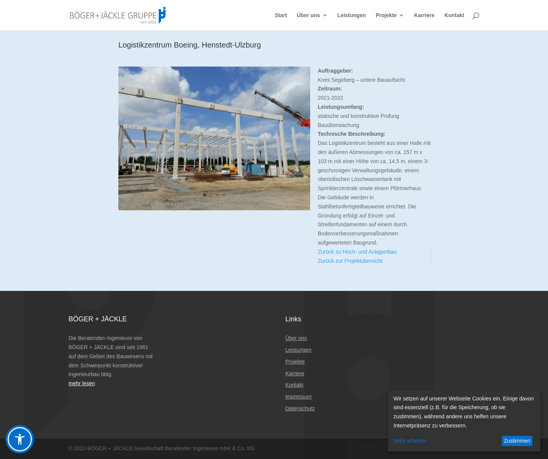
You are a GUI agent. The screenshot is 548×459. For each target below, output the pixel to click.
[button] (20, 439)
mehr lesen (81, 383)
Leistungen (352, 15)
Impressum (298, 397)
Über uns (308, 15)
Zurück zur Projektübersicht (350, 261)
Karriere (424, 15)
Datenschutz (300, 408)
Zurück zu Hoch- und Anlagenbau (357, 252)
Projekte (386, 15)
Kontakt (454, 15)
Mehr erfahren (410, 441)
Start (281, 15)
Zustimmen (517, 441)
